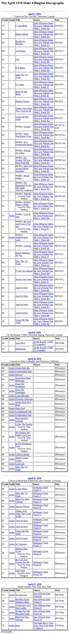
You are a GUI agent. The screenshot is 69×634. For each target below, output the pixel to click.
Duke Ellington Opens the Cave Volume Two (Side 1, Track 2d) (43, 237)
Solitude (27, 194)
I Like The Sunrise (24, 424)
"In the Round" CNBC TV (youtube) (43, 343)
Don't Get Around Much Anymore (24, 168)
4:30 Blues (20, 51)
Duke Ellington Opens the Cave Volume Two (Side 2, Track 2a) (43, 262)
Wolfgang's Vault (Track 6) (40, 520)
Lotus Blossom (22, 396)
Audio (12, 215)
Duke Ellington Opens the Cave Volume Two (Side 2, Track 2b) (43, 271)
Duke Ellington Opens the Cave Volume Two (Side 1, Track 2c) (43, 226)
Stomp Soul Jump (24, 279)
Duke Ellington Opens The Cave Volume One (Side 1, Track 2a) (44, 51)
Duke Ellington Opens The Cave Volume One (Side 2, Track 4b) (44, 126)
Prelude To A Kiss (23, 151)
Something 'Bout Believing (23, 379)
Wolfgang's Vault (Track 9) (40, 563)
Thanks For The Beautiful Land (23, 612)
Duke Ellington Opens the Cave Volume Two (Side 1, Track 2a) (43, 206)
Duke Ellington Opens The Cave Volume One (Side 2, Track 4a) (44, 118)
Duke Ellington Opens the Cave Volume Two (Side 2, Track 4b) (43, 296)
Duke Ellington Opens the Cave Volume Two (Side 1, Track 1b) (43, 186)
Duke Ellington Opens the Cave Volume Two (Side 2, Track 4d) (43, 313)
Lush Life (20, 464)
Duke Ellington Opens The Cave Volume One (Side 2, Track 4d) (44, 151)
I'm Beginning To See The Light (24, 185)
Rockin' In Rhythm (20, 42)
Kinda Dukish (22, 34)
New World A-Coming (22, 419)
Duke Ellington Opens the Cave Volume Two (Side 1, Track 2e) (43, 245)
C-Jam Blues (21, 26)
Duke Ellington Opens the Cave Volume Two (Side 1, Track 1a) (43, 177)
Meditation (20, 349)
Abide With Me (23, 368)
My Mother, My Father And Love (23, 434)
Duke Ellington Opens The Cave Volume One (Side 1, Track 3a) (44, 68)
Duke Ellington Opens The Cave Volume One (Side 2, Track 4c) (44, 143)
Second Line (21, 595)
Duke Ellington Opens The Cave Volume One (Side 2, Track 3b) (44, 109)
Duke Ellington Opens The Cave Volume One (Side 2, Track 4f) (44, 168)
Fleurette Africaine (24, 399)
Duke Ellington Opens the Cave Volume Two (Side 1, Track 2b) (43, 215)
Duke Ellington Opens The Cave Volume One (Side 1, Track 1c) (44, 42)
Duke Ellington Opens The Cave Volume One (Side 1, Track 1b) (44, 34)
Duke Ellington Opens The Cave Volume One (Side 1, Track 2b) (44, 59)
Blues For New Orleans (22, 500)
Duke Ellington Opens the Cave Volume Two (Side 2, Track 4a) (43, 287)
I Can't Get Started (24, 271)
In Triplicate (21, 544)
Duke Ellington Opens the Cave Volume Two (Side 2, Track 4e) (43, 321)
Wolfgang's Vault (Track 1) (40, 488)
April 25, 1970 (34, 478)
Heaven (19, 375)
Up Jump (20, 84)
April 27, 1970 (34, 584)
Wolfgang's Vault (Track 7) (40, 544)
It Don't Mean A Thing (23, 203)
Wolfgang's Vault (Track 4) (40, 506)
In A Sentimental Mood (24, 143)
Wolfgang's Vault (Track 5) (40, 513)
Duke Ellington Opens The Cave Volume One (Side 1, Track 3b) (44, 76)
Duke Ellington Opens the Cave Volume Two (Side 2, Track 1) (43, 254)
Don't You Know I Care (23, 135)
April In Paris (22, 288)
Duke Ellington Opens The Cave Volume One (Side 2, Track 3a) (44, 101)
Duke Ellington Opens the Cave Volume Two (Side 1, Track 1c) (43, 196)
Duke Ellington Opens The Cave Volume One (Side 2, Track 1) (44, 84)
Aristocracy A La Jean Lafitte (23, 606)
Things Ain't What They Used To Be (24, 109)
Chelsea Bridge (22, 454)
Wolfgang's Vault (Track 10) (40, 573)
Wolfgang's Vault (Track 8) (40, 552)
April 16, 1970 (34, 359)
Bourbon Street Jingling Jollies (22, 600)
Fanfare (27, 126)
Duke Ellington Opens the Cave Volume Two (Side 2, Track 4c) (43, 304)
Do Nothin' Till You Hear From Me (23, 160)
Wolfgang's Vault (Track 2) (40, 494)
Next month (6, 631)
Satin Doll (20, 343)
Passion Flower (22, 101)
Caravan (27, 246)
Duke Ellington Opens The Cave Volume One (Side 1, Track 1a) (44, 26)
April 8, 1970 (34, 332)
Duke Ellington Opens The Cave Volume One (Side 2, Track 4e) (44, 160)
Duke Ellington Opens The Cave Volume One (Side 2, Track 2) (44, 93)
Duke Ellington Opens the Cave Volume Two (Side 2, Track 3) (43, 279)
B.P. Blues (20, 68)
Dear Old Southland (20, 385)
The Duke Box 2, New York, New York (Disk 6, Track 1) (43, 625)
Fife (17, 59)
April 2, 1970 (34, 14)
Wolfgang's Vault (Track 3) (40, 500)
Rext (18, 625)
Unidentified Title (24, 371)
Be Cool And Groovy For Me (23, 224)
